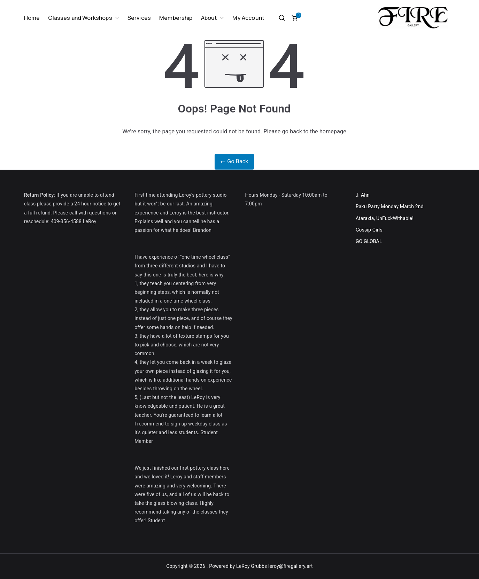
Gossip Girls (369, 230)
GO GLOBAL (369, 241)
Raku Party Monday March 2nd (390, 206)
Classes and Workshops (83, 18)
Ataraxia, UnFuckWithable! (385, 218)
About (212, 18)
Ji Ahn (363, 195)
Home (32, 18)
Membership (176, 18)
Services (139, 18)
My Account (248, 18)
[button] (115, 18)
